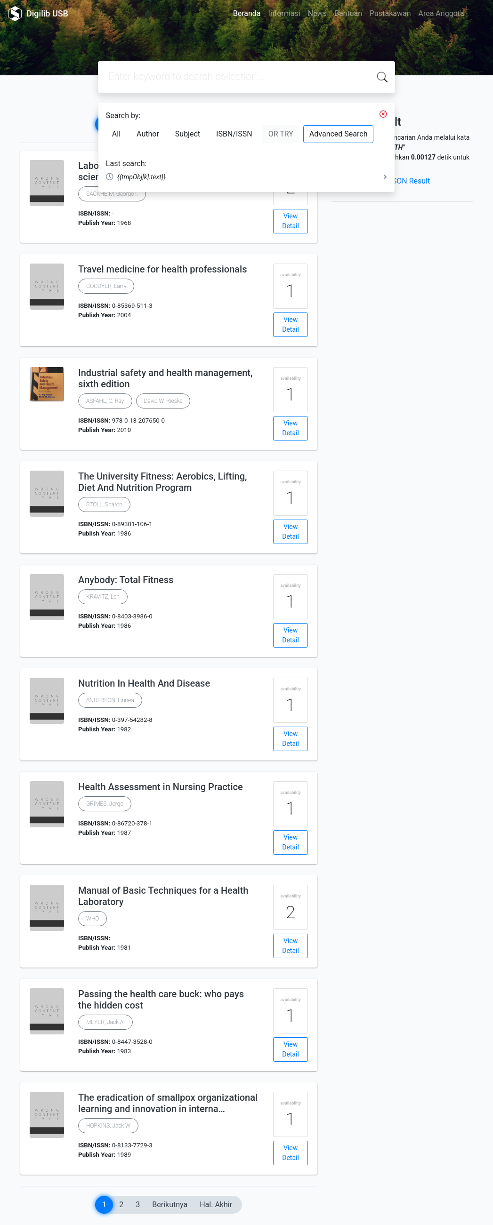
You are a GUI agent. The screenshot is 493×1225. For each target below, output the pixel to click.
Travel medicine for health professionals (162, 269)
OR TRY (280, 133)
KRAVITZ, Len (103, 596)
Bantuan (348, 13)
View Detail (290, 221)
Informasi (284, 13)
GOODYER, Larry (106, 286)
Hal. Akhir (216, 1204)
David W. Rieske (163, 401)
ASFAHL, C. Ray (105, 401)
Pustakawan (390, 13)
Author (148, 133)
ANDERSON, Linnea (110, 700)
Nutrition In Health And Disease (144, 683)
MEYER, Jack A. (105, 1022)
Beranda (247, 13)
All (116, 133)
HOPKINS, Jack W (108, 1125)
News (317, 13)
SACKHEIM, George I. (112, 194)
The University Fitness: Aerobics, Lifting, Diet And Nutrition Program (162, 482)
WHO (92, 918)
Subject (187, 133)
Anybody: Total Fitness (125, 579)
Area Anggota (441, 13)
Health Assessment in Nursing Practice (160, 787)
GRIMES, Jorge (104, 804)
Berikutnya (169, 1204)
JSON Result (409, 180)
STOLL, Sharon (104, 504)
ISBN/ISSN (234, 133)
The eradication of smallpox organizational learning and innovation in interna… (168, 1103)
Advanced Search (338, 133)
